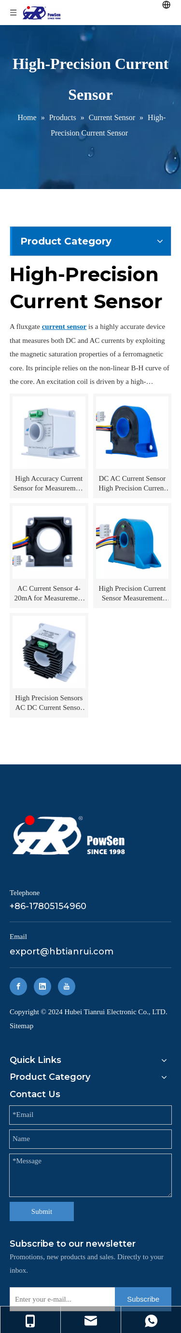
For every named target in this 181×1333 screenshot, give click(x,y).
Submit (41, 1211)
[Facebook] (18, 986)
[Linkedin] (42, 986)
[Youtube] (66, 986)
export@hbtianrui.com (61, 951)
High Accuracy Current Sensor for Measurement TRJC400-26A (49, 484)
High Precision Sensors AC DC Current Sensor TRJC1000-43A (49, 703)
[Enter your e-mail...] (60, 1299)
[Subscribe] (143, 1299)
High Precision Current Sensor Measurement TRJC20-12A (132, 594)
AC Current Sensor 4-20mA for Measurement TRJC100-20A (49, 594)
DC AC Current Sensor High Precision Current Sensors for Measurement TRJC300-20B (132, 484)
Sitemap (21, 1026)
